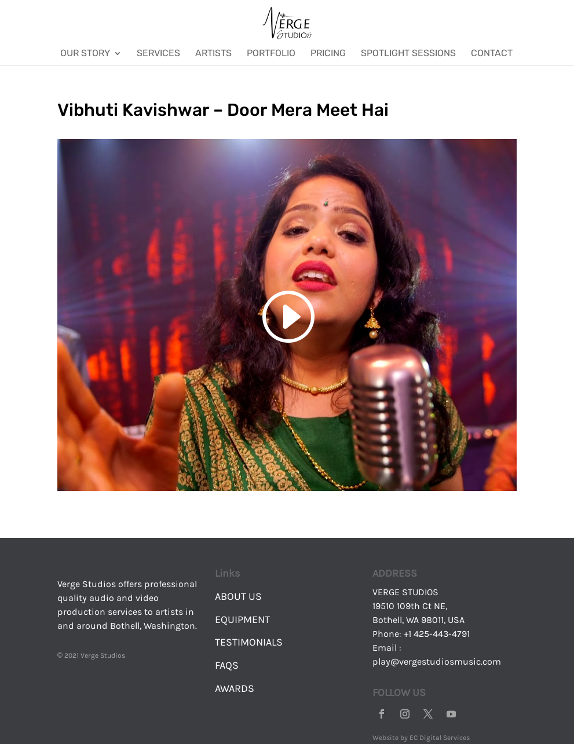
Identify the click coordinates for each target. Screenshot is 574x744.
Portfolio (271, 53)
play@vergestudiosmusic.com (436, 661)
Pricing (328, 53)
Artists (213, 53)
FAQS (227, 665)
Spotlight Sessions (408, 53)
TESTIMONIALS (249, 642)
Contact (492, 53)
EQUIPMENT (242, 619)
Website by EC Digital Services (421, 738)
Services (158, 53)
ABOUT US (238, 596)
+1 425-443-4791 (437, 633)
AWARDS (234, 688)
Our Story (85, 53)
